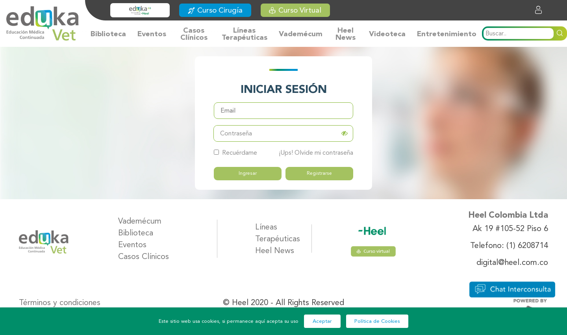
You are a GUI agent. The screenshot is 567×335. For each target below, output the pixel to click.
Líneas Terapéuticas (244, 34)
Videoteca (387, 33)
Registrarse (319, 173)
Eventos (151, 33)
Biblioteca (108, 33)
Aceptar (322, 321)
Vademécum (300, 33)
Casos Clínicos (194, 34)
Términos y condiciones (59, 302)
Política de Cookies (377, 321)
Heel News (345, 34)
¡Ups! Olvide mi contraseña (316, 152)
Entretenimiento (446, 33)
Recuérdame (235, 152)
